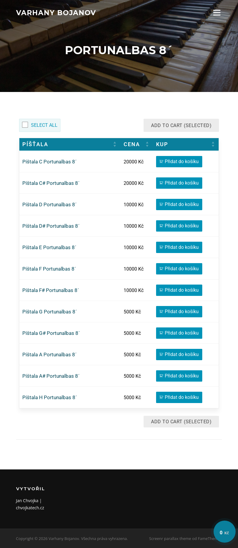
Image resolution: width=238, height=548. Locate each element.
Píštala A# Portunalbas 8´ (51, 376)
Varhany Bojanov (56, 12)
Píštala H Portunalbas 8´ (49, 397)
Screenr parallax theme (170, 538)
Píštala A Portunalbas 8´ (49, 354)
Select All (44, 125)
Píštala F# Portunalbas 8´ (50, 290)
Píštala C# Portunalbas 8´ (51, 183)
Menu (216, 12)
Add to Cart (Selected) (181, 125)
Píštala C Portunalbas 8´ (49, 162)
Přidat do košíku (182, 161)
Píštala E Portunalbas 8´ (49, 247)
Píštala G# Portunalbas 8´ (51, 333)
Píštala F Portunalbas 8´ (49, 269)
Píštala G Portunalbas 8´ (49, 312)
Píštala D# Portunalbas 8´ (51, 226)
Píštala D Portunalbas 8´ (49, 204)
